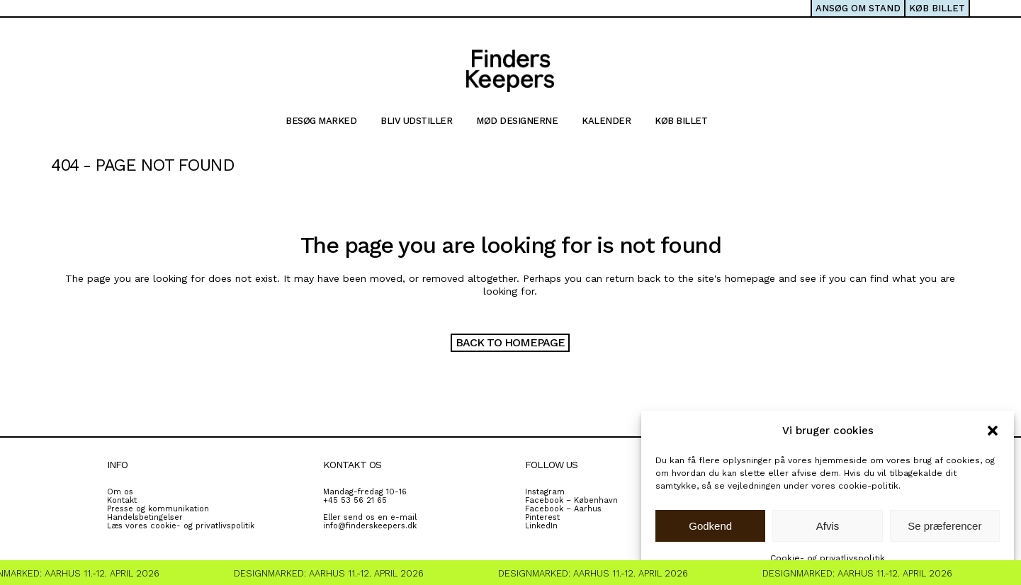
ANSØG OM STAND (858, 8)
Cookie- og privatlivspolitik (827, 558)
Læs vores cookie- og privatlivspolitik (180, 525)
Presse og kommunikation (158, 508)
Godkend (710, 526)
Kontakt (122, 500)
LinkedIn (541, 525)
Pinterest (542, 517)
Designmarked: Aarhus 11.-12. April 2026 (333, 573)
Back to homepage (510, 342)
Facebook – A (552, 508)
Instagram (545, 491)
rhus (593, 508)
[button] (993, 431)
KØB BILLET (937, 8)
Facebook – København (571, 500)
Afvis (828, 526)
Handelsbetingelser (145, 517)
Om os (120, 491)
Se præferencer (944, 526)
